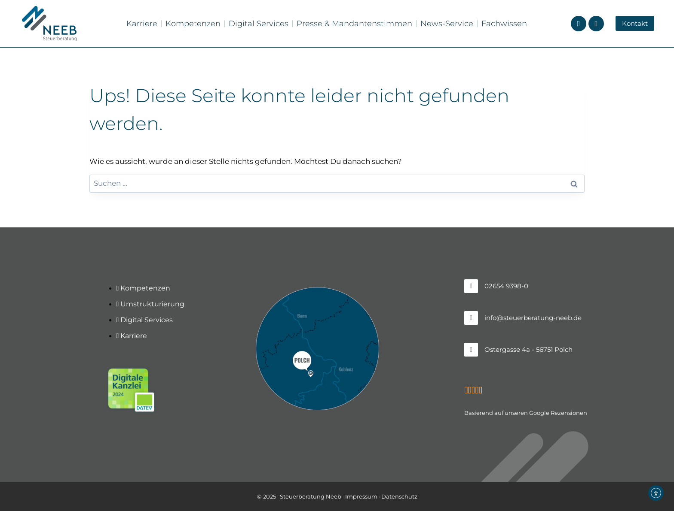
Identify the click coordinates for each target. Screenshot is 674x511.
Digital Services (258, 23)
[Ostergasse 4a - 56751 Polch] (471, 350)
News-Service (446, 23)
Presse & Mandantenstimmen (354, 23)
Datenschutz (399, 496)
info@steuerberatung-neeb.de (533, 318)
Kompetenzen (193, 23)
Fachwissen (504, 23)
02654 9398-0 (506, 286)
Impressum (361, 496)
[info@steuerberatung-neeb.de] (471, 318)
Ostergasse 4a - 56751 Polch (528, 349)
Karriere (141, 23)
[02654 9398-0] (471, 286)
